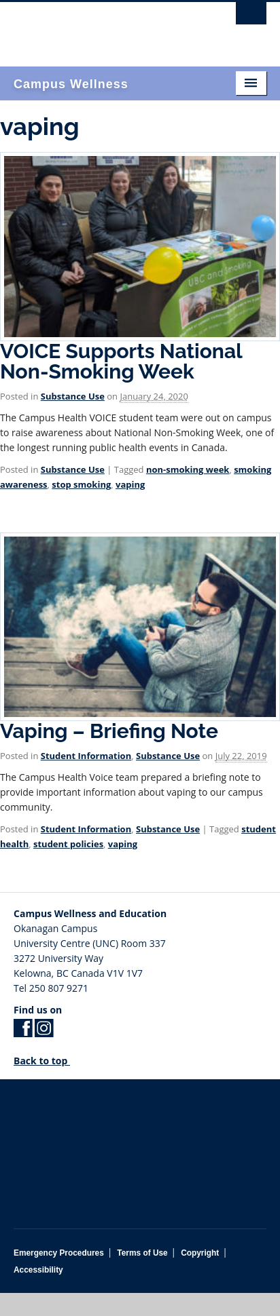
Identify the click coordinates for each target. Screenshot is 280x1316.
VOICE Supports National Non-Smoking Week (121, 361)
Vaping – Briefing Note (109, 731)
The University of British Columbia (102, 28)
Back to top (47, 1060)
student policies (68, 844)
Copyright (200, 1253)
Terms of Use (142, 1253)
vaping (130, 484)
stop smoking (81, 484)
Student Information (86, 756)
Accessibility (38, 1270)
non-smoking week (187, 469)
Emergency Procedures (59, 1253)
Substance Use (73, 396)
